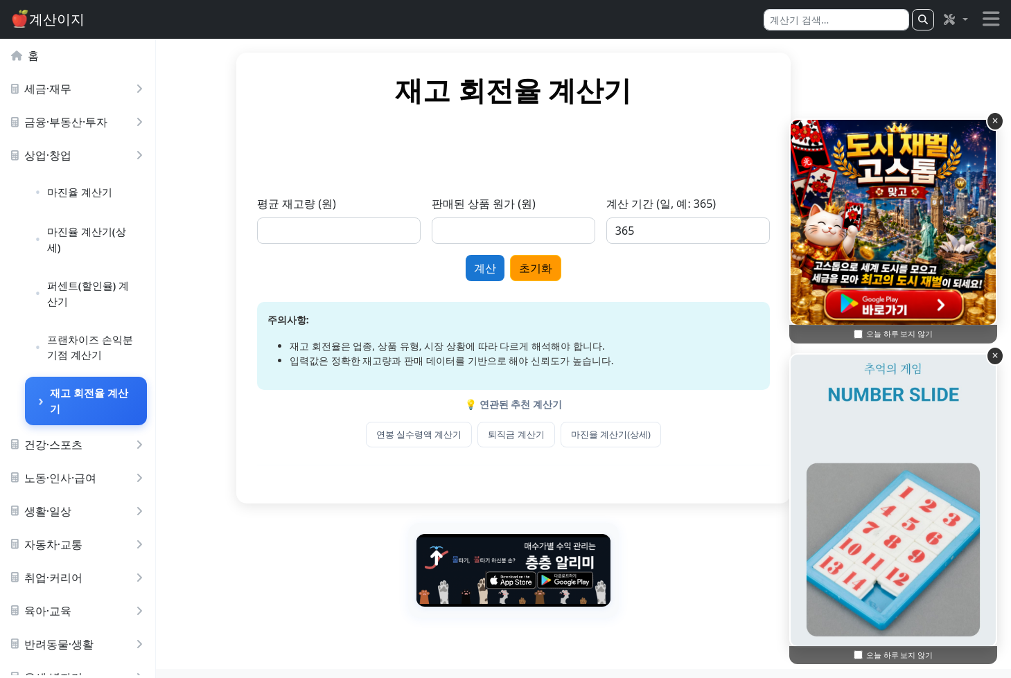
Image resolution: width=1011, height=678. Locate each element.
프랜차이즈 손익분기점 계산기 (90, 347)
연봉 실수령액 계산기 (489, 434)
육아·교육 (79, 610)
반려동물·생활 (79, 644)
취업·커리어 (79, 577)
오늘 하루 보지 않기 (899, 655)
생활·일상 (79, 511)
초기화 (605, 268)
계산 (555, 268)
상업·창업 (79, 155)
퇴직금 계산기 (587, 434)
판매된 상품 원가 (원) (554, 203)
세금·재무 (79, 88)
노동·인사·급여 (79, 477)
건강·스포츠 (79, 444)
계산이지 (48, 19)
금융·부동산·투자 (79, 122)
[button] (955, 19)
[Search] (836, 19)
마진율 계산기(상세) (86, 239)
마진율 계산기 (79, 192)
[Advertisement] (583, 158)
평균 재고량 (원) (366, 203)
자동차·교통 (79, 544)
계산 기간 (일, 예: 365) (731, 203)
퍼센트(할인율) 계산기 (88, 293)
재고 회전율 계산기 (89, 401)
